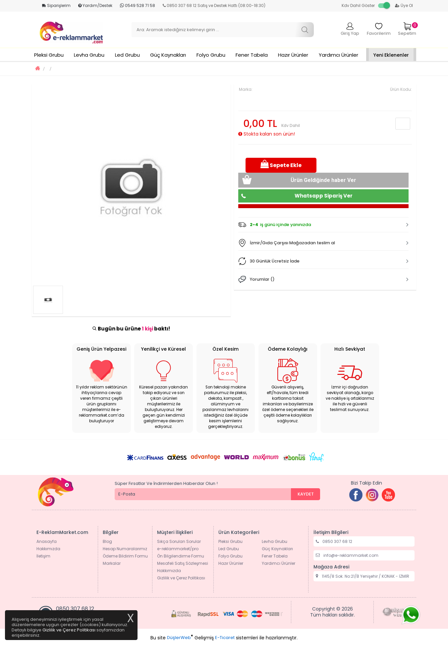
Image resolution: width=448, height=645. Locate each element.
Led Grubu (127, 54)
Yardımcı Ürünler (338, 54)
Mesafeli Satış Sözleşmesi (182, 563)
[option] (131, 184)
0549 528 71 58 (137, 5)
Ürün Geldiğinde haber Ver (323, 180)
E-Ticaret (225, 637)
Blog (107, 541)
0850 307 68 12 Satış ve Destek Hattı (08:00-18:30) (214, 5)
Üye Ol (404, 5)
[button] (323, 224)
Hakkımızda (48, 549)
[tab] (323, 224)
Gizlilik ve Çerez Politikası (181, 578)
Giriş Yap (350, 29)
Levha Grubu (89, 54)
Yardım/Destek (95, 5)
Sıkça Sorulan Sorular (179, 541)
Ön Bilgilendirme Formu (180, 556)
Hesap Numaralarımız (125, 549)
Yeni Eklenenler (391, 55)
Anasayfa (46, 541)
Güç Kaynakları (168, 54)
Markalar (112, 563)
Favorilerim (379, 29)
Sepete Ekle (281, 164)
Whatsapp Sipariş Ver (324, 195)
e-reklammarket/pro (177, 549)
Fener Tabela (252, 54)
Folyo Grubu (210, 54)
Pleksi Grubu (49, 54)
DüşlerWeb (179, 637)
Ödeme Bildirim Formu (125, 556)
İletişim (43, 556)
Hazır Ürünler (293, 54)
